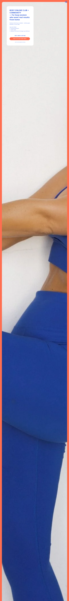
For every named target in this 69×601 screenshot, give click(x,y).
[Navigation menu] (66, 2)
